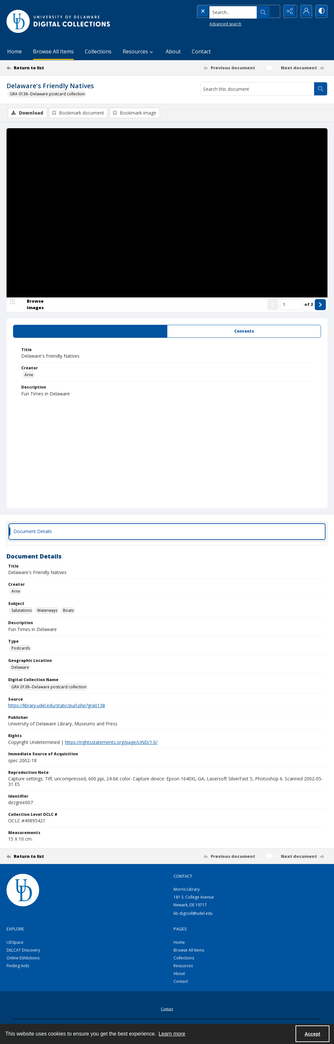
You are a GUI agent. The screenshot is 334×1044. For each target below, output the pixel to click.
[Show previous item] (272, 304)
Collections (98, 51)
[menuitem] (167, 1009)
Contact (201, 51)
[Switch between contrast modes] (321, 11)
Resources (183, 966)
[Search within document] (320, 88)
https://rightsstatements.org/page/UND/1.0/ (111, 742)
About (173, 51)
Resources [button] (139, 51)
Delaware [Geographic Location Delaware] (20, 668)
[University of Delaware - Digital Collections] (59, 21)
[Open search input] (272, 11)
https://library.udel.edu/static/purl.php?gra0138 (56, 706)
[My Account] (304, 11)
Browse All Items (53, 51)
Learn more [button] (172, 1034)
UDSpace (15, 943)
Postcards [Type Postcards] (20, 649)
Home (14, 51)
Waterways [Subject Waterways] (47, 611)
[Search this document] (257, 88)
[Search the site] (224, 11)
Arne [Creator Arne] (28, 375)
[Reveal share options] (288, 11)
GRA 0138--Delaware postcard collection (47, 94)
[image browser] (31, 305)
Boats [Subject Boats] (68, 611)
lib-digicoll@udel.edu (193, 913)
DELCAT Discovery (23, 951)
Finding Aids (18, 966)
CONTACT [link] (183, 877)
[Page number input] (291, 304)
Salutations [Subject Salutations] (21, 611)
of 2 (308, 305)
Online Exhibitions (23, 958)
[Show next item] (320, 304)
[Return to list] (50, 67)
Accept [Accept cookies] (312, 1034)
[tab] (90, 331)
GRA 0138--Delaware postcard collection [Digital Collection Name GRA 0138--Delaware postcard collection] (48, 687)
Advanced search (212, 23)
